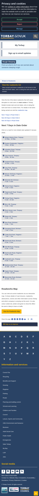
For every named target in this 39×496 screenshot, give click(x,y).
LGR (4, 452)
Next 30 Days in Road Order (10, 120)
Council (5, 414)
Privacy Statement (14, 480)
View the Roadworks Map (11, 311)
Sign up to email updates (19, 53)
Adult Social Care (8, 431)
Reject (19, 24)
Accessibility (31, 478)
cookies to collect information (18, 7)
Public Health (7, 436)
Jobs (4, 457)
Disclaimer (5, 480)
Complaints (22, 478)
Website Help (14, 478)
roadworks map (22, 110)
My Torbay (19, 45)
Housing (5, 385)
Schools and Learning (9, 406)
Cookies (24, 480)
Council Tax (6, 372)
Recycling (6, 376)
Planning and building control (12, 402)
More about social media (9, 475)
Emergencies (7, 440)
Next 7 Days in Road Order (10, 115)
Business (6, 427)
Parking (5, 393)
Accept (19, 20)
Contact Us (5, 478)
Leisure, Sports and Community (12, 419)
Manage (21, 29)
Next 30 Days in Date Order (10, 118)
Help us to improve (10, 324)
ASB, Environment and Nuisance (13, 423)
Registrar (6, 389)
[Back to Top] (36, 493)
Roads (5, 398)
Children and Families (9, 410)
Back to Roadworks (8, 81)
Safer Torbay (7, 444)
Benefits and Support (9, 381)
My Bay (5, 448)
